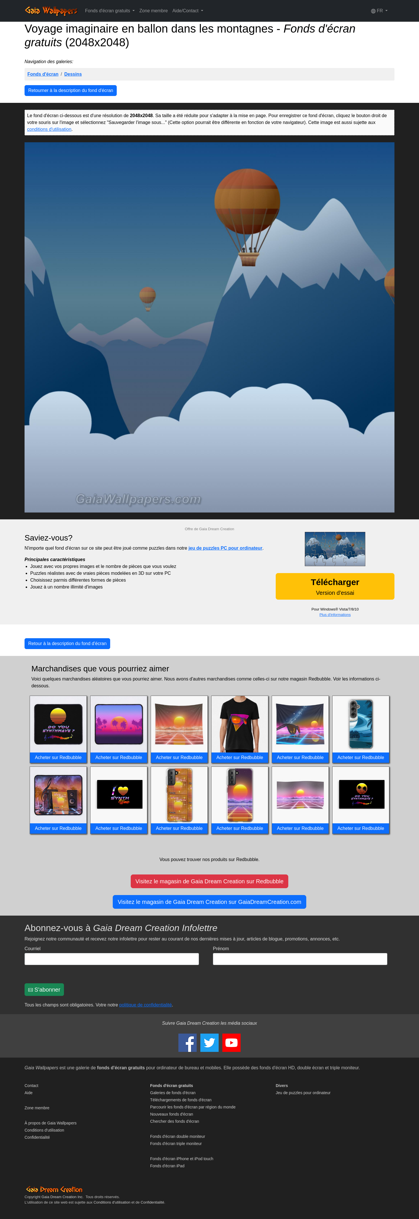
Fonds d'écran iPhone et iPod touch (181, 1158)
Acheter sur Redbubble (58, 757)
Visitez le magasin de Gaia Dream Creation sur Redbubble (210, 881)
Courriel (33, 948)
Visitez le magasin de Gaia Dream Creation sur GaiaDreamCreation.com (209, 902)
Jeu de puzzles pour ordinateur (303, 1092)
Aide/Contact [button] (186, 10)
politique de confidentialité (145, 1004)
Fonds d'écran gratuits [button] (108, 10)
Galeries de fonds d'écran (173, 1092)
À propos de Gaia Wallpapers (50, 1123)
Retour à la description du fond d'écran (67, 643)
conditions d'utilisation (49, 129)
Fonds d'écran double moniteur (177, 1136)
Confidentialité (37, 1137)
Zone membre (153, 10)
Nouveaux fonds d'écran (171, 1114)
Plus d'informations (334, 614)
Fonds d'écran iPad (167, 1166)
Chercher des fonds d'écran (174, 1121)
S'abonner (44, 989)
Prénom (221, 948)
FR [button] (377, 10)
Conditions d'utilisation (44, 1130)
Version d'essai (335, 586)
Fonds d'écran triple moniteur (176, 1143)
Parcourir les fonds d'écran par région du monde (192, 1107)
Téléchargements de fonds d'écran (180, 1100)
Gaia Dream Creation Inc (61, 1197)
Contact (31, 1085)
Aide (29, 1092)
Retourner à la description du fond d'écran (70, 90)
